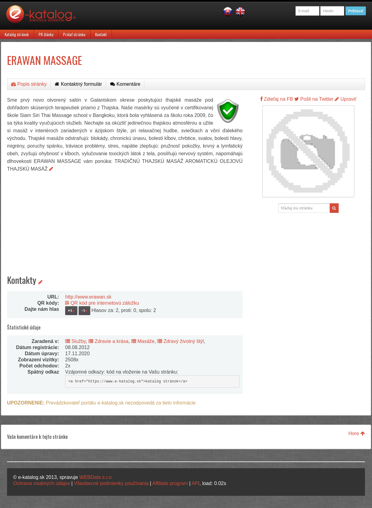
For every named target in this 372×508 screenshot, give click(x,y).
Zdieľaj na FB (276, 99)
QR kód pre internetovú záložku (102, 303)
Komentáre (125, 84)
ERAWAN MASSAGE (44, 60)
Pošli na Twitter (313, 99)
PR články (46, 34)
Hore (356, 433)
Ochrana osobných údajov (41, 483)
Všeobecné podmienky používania (111, 483)
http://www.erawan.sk (88, 296)
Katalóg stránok (17, 34)
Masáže (142, 341)
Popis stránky (28, 84)
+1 (71, 310)
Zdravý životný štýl (180, 341)
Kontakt (101, 34)
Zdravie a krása (108, 341)
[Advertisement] (125, 219)
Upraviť (345, 99)
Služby (75, 341)
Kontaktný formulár (78, 84)
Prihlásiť (355, 11)
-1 (84, 310)
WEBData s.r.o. (96, 477)
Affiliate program (170, 483)
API (195, 483)
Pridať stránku (74, 34)
